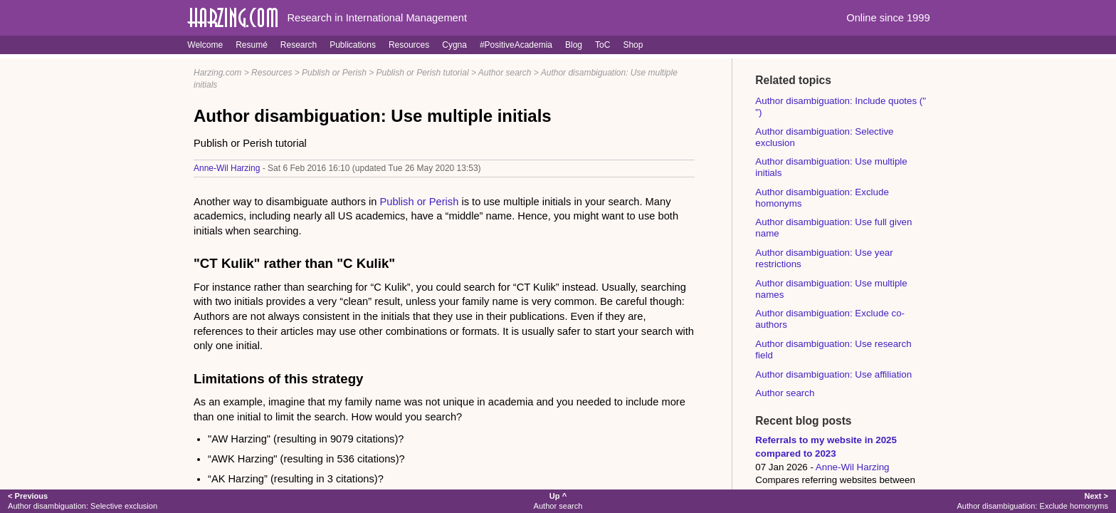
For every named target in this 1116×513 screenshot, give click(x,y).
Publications (353, 45)
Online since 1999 (888, 18)
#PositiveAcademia (516, 45)
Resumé (252, 45)
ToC (602, 45)
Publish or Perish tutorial (423, 73)
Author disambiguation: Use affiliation (833, 374)
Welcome (205, 45)
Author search (505, 73)
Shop (633, 45)
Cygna (454, 45)
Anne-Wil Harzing (227, 168)
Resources (409, 45)
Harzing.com (217, 73)
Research (298, 45)
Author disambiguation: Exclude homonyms (1032, 500)
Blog (573, 45)
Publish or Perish (334, 73)
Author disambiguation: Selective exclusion (82, 500)
